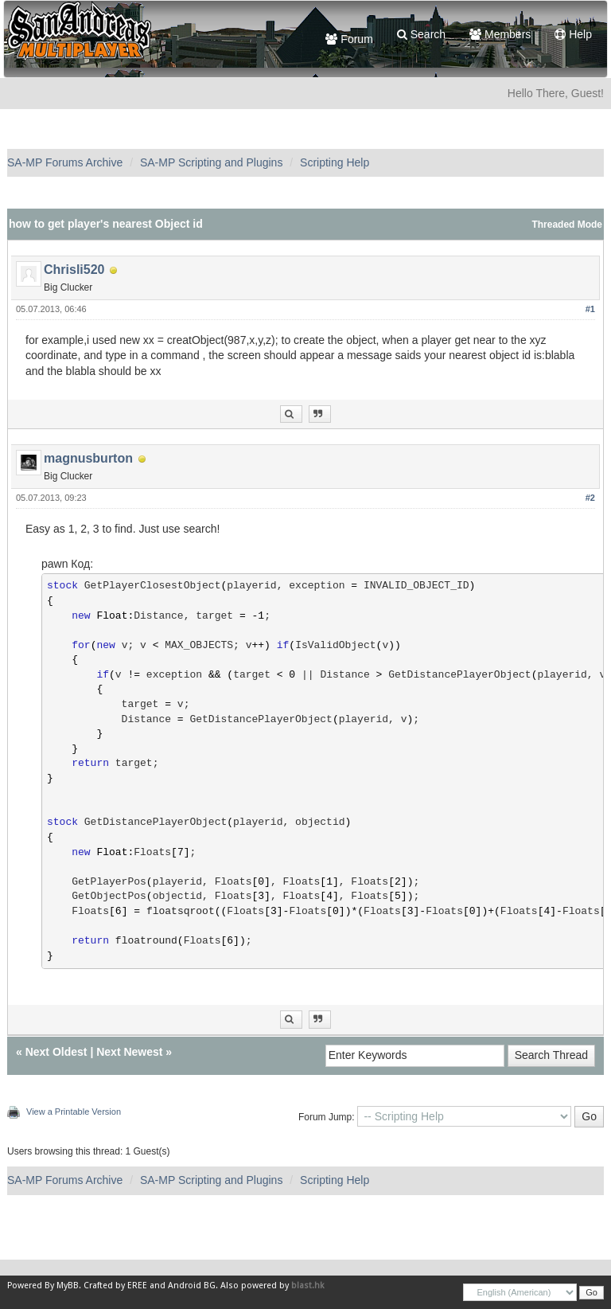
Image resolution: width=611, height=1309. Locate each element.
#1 (590, 309)
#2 (590, 497)
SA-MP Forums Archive (65, 162)
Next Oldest (56, 1051)
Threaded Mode (566, 224)
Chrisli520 (74, 269)
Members (500, 34)
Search (421, 34)
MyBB (67, 1285)
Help (573, 34)
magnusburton (88, 458)
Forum (348, 39)
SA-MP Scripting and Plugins (211, 162)
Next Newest (129, 1051)
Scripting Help (334, 162)
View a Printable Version (73, 1111)
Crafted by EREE (115, 1285)
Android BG (192, 1285)
